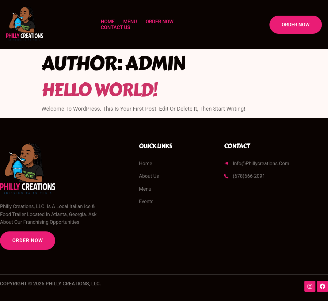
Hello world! (99, 90)
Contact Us (115, 27)
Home (108, 22)
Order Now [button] (296, 25)
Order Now (160, 22)
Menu (130, 22)
